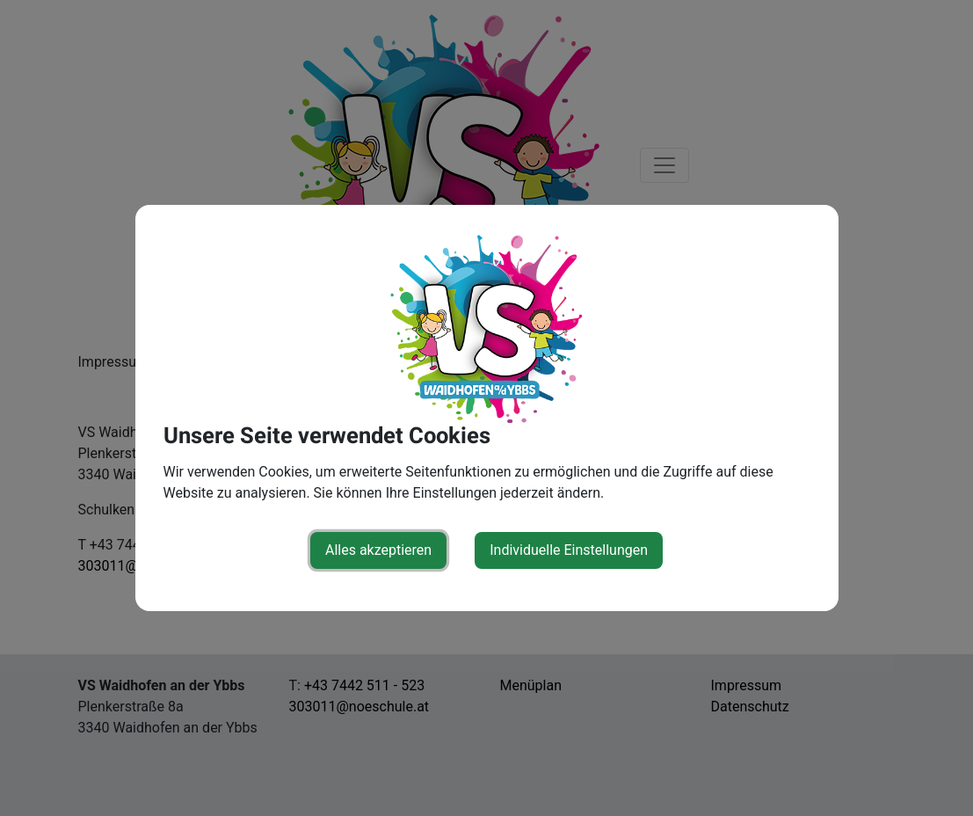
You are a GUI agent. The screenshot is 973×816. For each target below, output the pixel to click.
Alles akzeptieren (378, 550)
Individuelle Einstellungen (569, 550)
